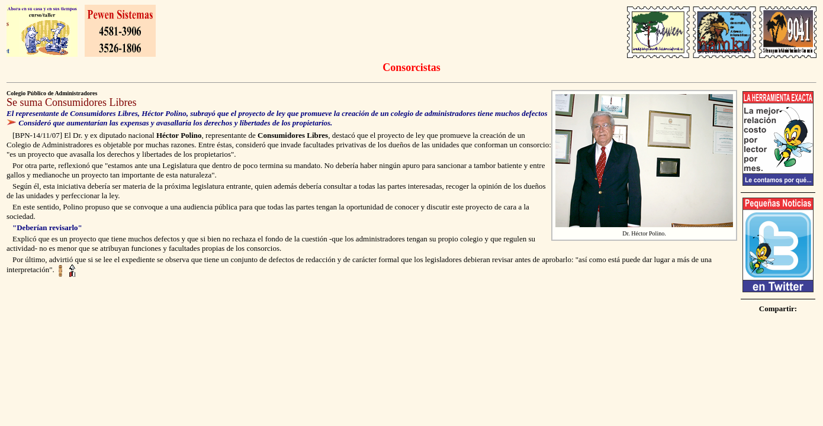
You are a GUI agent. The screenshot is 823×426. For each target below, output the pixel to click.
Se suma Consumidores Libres (71, 102)
